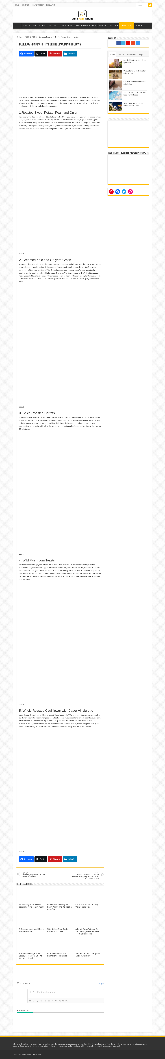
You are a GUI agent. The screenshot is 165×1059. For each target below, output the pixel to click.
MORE (138, 26)
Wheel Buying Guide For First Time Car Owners (35, 874)
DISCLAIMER (50, 5)
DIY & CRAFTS (53, 26)
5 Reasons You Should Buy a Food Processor (31, 930)
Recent (112, 55)
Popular (121, 55)
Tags (141, 55)
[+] (67, 1000)
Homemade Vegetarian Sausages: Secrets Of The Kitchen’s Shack (30, 955)
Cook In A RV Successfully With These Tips (86, 905)
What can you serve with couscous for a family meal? (31, 905)
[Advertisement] (60, 77)
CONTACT (25, 5)
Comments (131, 55)
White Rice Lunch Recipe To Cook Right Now (87, 954)
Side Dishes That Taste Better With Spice (57, 930)
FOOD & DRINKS (126, 26)
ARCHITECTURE (67, 26)
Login (101, 983)
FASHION (112, 26)
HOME (17, 5)
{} (63, 1000)
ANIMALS (102, 26)
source (21, 253)
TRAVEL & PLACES (29, 26)
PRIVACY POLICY (38, 5)
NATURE (42, 26)
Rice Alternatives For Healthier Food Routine (57, 954)
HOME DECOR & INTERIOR (86, 26)
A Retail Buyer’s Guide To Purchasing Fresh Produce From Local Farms (87, 931)
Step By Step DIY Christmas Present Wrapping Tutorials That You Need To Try (85, 875)
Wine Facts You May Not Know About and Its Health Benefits (59, 906)
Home (18, 25)
